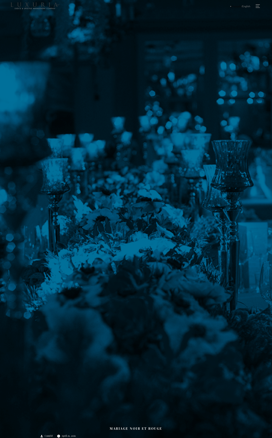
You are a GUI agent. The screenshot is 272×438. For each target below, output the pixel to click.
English (246, 6)
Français (236, 6)
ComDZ (49, 435)
